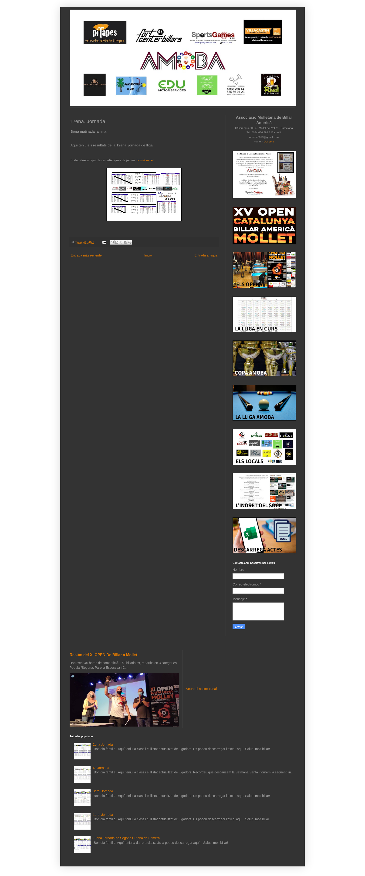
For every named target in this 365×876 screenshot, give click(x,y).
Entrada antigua (205, 255)
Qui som (269, 141)
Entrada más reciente (86, 255)
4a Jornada (101, 768)
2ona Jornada (103, 744)
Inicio (148, 255)
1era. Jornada (103, 815)
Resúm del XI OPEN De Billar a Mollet (103, 655)
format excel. (145, 160)
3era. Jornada (103, 791)
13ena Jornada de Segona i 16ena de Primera (126, 838)
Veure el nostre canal (201, 689)
